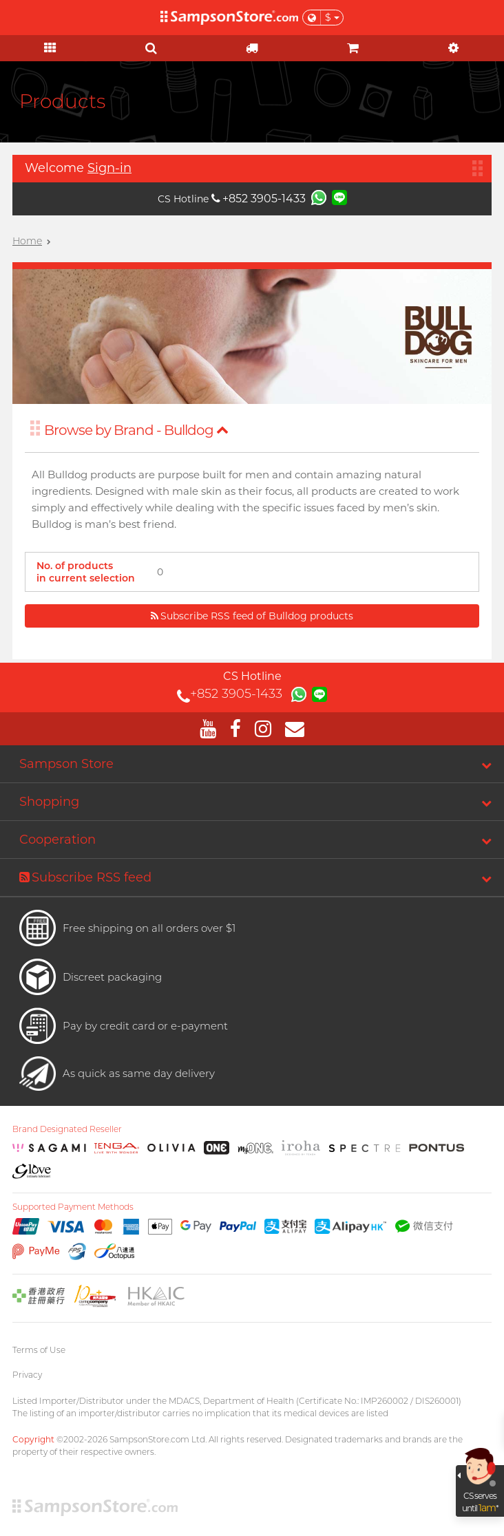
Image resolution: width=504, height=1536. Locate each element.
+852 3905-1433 (258, 198)
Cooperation (57, 839)
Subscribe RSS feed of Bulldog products (252, 616)
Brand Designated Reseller (67, 1129)
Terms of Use (38, 1350)
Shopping (49, 801)
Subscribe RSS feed (85, 877)
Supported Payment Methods (73, 1207)
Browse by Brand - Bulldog (136, 430)
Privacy (27, 1374)
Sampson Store (66, 763)
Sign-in (109, 167)
